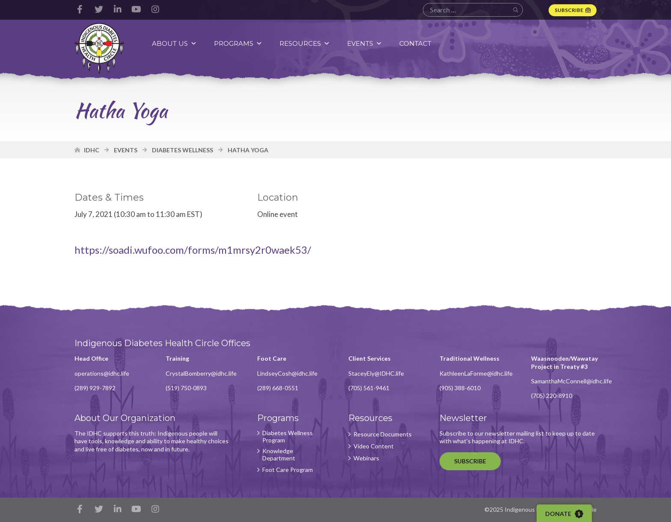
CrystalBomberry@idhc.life (201, 373)
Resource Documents (382, 434)
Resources (304, 43)
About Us (174, 43)
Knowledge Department (278, 455)
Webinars (366, 458)
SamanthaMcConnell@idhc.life (571, 381)
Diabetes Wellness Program (287, 437)
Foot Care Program (287, 469)
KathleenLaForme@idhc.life (476, 373)
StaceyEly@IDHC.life (376, 373)
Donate (564, 514)
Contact (415, 43)
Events (364, 43)
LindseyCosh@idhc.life (287, 373)
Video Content (373, 446)
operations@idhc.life (101, 373)
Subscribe (569, 10)
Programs (238, 43)
